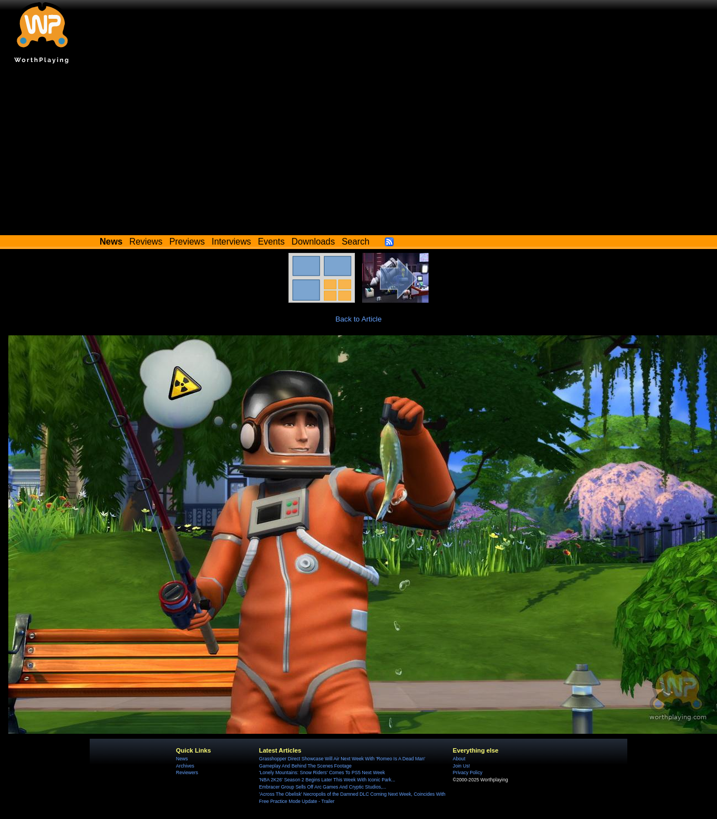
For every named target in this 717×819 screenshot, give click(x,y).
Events (271, 241)
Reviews (146, 241)
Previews (187, 241)
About (459, 758)
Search (355, 241)
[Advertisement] (358, 152)
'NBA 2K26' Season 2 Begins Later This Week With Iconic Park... (327, 779)
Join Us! (461, 766)
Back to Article (359, 319)
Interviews (231, 241)
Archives (185, 766)
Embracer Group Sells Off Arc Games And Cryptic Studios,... (322, 787)
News (182, 758)
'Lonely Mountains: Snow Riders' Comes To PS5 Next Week (322, 772)
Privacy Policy (467, 772)
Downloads (313, 241)
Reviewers (187, 772)
